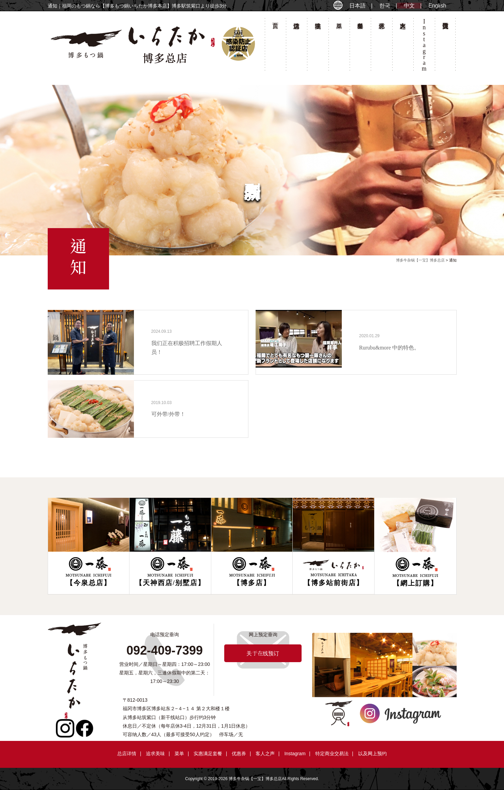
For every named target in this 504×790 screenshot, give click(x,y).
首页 (275, 46)
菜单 (339, 46)
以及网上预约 (372, 753)
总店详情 (296, 46)
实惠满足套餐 (208, 753)
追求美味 (317, 46)
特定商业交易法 (332, 753)
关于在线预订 (445, 46)
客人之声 (402, 46)
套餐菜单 (360, 46)
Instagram (294, 753)
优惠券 (381, 46)
